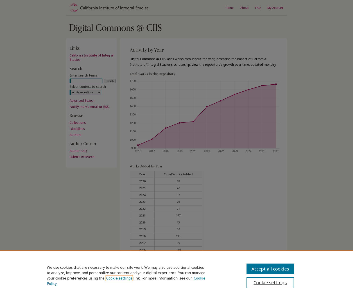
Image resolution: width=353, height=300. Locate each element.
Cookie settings (119, 278)
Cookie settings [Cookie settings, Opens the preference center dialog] (270, 283)
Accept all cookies (270, 269)
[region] (176, 275)
